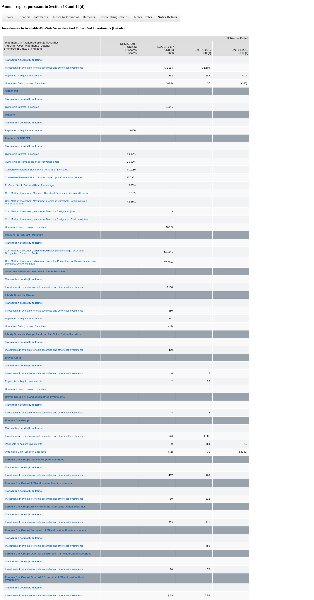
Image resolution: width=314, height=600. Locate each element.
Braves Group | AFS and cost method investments (35, 397)
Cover (9, 17)
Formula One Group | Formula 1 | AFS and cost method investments (45, 530)
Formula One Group (17, 420)
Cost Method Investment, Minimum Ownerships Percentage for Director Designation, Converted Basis (44, 251)
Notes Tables (143, 17)
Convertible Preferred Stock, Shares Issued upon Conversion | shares (43, 177)
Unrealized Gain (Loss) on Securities (25, 83)
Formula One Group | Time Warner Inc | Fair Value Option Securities (45, 506)
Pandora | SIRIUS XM (17, 138)
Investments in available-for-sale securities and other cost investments (44, 67)
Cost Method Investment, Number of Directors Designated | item (40, 211)
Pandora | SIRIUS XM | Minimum (24, 235)
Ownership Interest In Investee (22, 107)
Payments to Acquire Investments (23, 75)
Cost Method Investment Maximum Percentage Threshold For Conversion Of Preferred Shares (47, 202)
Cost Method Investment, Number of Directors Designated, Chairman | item (47, 219)
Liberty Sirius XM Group (19, 295)
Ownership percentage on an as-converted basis (32, 161)
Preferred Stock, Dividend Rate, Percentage (29, 185)
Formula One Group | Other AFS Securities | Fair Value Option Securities (48, 553)
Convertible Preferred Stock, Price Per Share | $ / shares (36, 169)
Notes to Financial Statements (74, 17)
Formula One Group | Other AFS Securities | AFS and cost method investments (44, 578)
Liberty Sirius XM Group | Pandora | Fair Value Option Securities (43, 334)
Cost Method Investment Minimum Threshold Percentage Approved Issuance (47, 193)
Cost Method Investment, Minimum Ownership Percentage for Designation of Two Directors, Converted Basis (50, 262)
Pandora (10, 114)
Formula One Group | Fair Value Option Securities (34, 459)
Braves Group (13, 357)
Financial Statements (33, 17)
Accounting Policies (114, 17)
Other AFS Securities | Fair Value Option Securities (35, 271)
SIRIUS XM (11, 91)
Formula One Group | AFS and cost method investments (38, 483)
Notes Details (167, 17)
